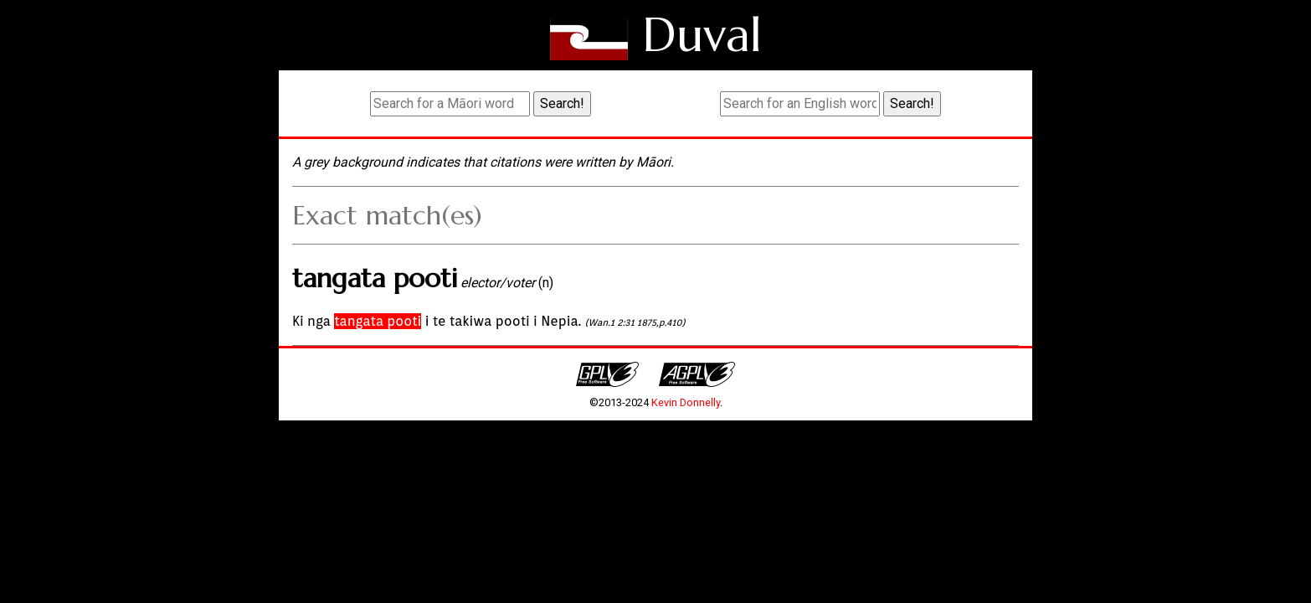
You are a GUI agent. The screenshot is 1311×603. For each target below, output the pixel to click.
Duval (702, 34)
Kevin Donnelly (685, 402)
